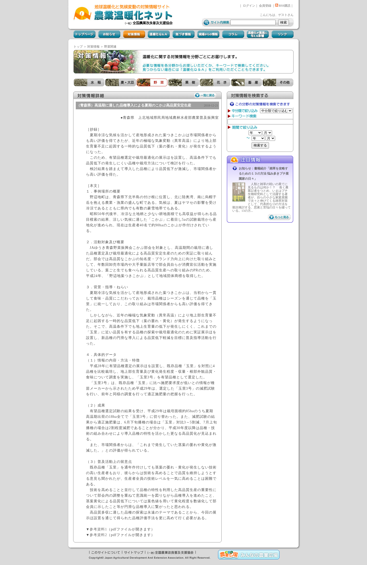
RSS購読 (282, 5)
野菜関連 (110, 46)
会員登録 (265, 5)
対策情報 (93, 46)
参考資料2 (98, 535)
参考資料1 (98, 529)
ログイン (249, 5)
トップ (78, 46)
